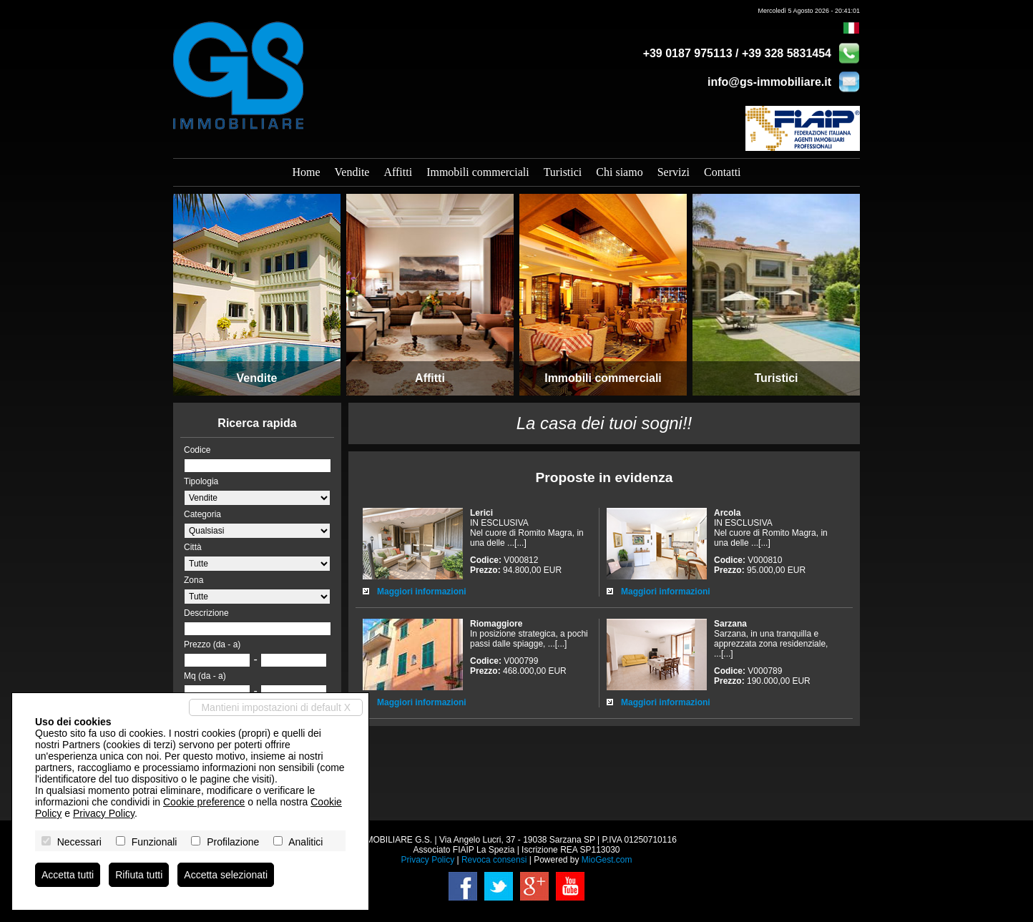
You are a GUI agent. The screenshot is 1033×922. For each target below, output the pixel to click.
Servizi (673, 172)
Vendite (352, 172)
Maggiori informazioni (421, 592)
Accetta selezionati (226, 875)
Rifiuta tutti (138, 875)
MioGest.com (607, 860)
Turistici (563, 172)
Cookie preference (204, 802)
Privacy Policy (427, 860)
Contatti (722, 172)
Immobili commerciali (477, 172)
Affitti (397, 172)
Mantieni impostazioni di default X (276, 707)
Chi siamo (619, 172)
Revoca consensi (494, 860)
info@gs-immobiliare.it (769, 82)
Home (306, 172)
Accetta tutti (67, 875)
